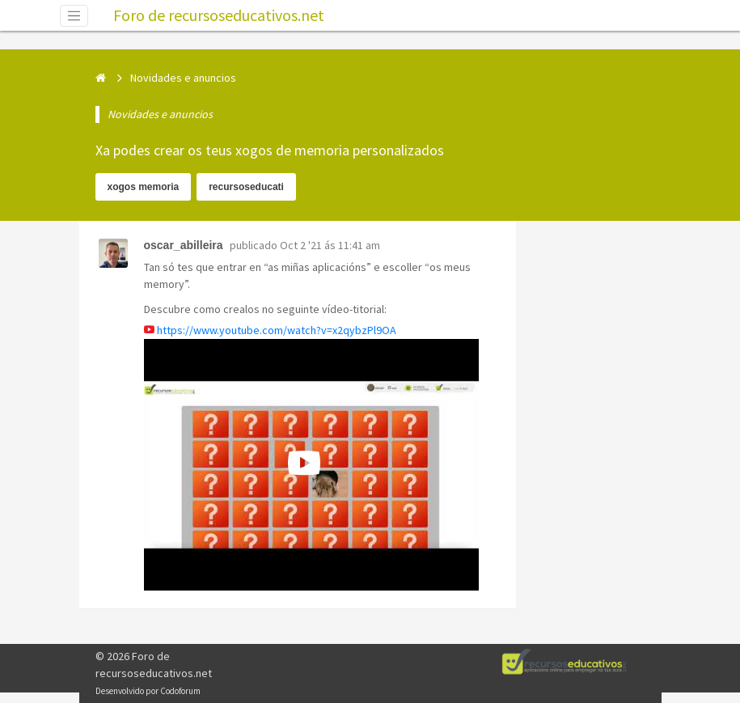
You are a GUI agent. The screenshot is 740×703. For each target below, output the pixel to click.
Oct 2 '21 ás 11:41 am (330, 245)
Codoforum (180, 691)
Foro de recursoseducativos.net (218, 15)
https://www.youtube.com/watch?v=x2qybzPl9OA (276, 330)
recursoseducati (246, 187)
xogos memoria (144, 187)
